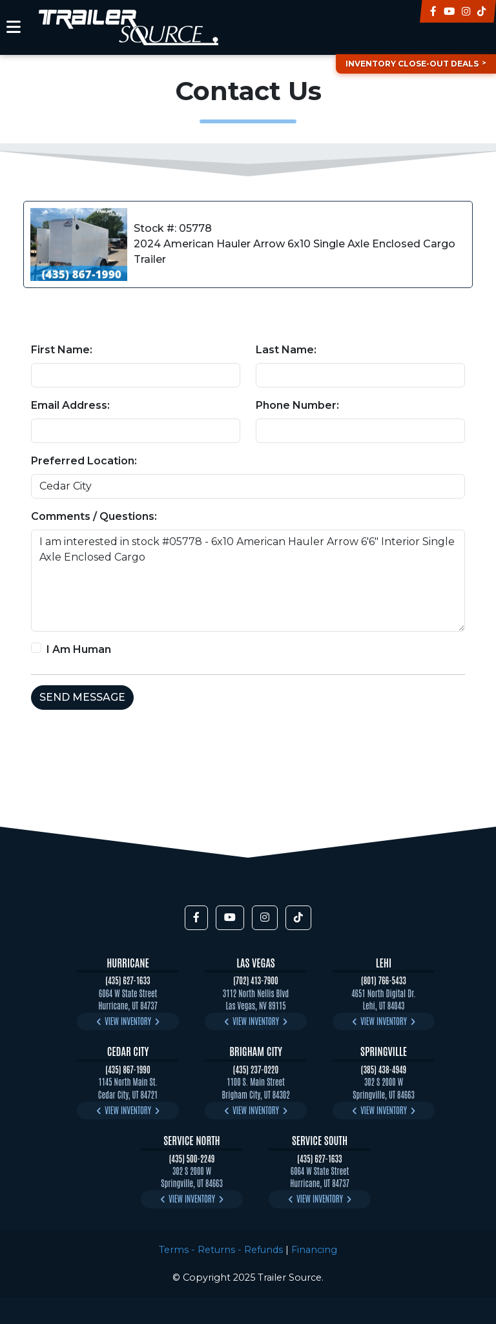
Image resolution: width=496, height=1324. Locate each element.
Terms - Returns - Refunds (221, 1250)
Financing (314, 1250)
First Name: (61, 350)
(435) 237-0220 (255, 1069)
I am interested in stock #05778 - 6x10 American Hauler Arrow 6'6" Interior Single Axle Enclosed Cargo (248, 581)
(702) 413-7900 (255, 980)
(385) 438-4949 (383, 1069)
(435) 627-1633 (127, 980)
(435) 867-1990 (127, 1069)
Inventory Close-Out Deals (412, 63)
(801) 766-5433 (383, 980)
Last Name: (286, 350)
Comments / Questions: (94, 516)
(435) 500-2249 (192, 1158)
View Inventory (128, 1020)
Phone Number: (297, 405)
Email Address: (70, 405)
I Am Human (78, 649)
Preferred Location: (84, 461)
